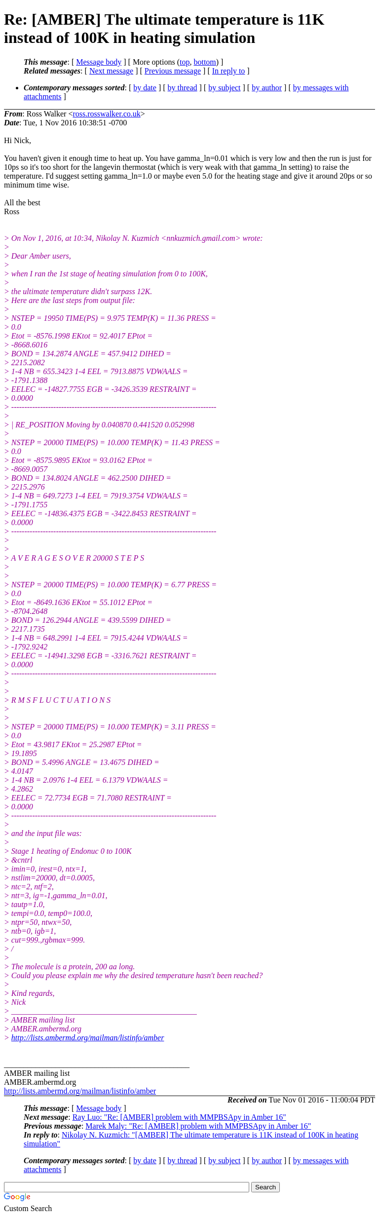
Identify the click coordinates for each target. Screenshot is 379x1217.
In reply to (228, 71)
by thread (182, 87)
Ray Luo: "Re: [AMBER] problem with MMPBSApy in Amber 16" (179, 1117)
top (185, 62)
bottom (204, 62)
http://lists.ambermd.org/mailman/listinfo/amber (87, 1037)
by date (144, 87)
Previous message (173, 71)
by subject (224, 87)
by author (267, 87)
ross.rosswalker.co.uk (106, 114)
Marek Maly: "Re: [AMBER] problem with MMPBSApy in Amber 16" (198, 1126)
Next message (111, 71)
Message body (98, 62)
